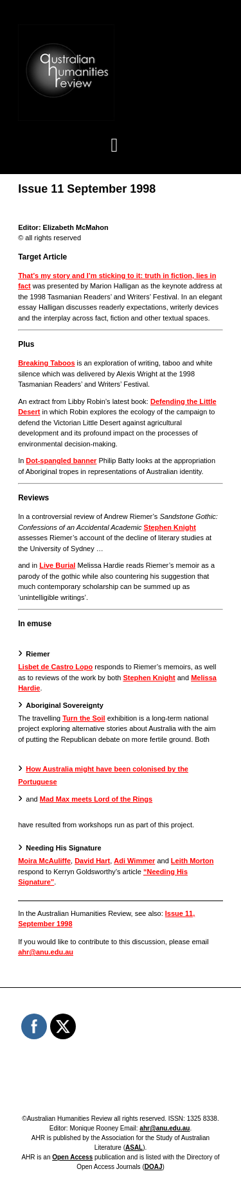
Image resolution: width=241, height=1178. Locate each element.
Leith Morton (192, 861)
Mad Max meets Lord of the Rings (96, 799)
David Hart (92, 861)
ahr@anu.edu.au (45, 952)
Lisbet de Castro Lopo (55, 667)
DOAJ (154, 1166)
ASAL (134, 1147)
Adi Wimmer (134, 861)
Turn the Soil (83, 718)
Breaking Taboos (46, 363)
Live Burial (57, 565)
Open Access (72, 1157)
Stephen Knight (170, 527)
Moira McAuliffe (44, 861)
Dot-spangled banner (61, 460)
